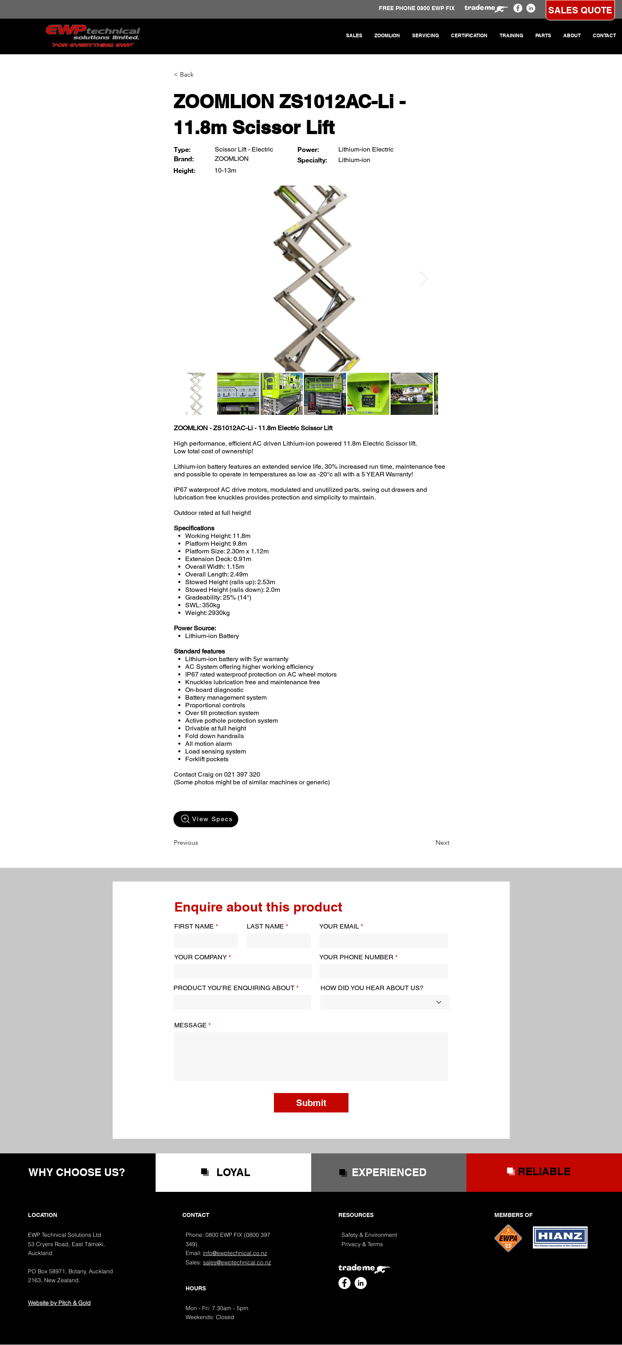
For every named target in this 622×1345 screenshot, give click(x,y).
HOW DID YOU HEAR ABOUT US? (372, 988)
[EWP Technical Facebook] (517, 8)
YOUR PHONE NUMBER (356, 957)
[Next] (429, 843)
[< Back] (200, 74)
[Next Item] (424, 278)
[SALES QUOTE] (580, 10)
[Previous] (200, 843)
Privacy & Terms (362, 1244)
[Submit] (311, 1102)
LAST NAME (265, 926)
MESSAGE (190, 1025)
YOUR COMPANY (200, 957)
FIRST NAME (194, 926)
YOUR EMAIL (339, 926)
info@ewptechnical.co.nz (235, 1253)
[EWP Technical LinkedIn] (530, 8)
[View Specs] (205, 819)
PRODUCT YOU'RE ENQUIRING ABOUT (234, 988)
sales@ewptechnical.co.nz (237, 1262)
